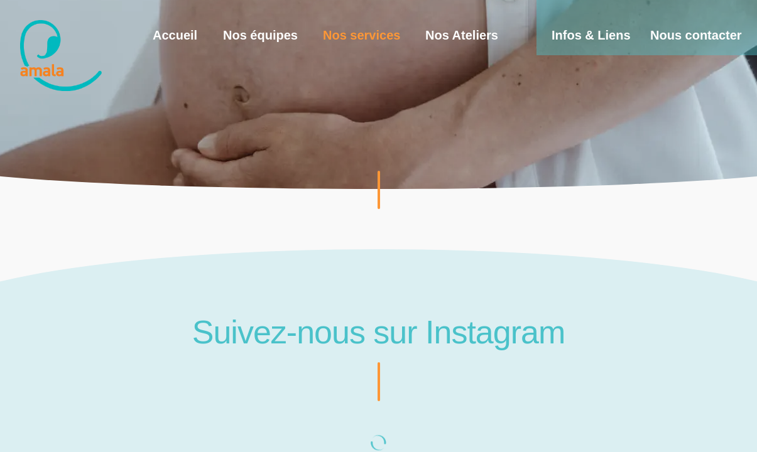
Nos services (361, 35)
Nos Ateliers (461, 35)
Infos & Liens (591, 35)
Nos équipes (260, 35)
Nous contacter (696, 35)
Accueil (175, 35)
